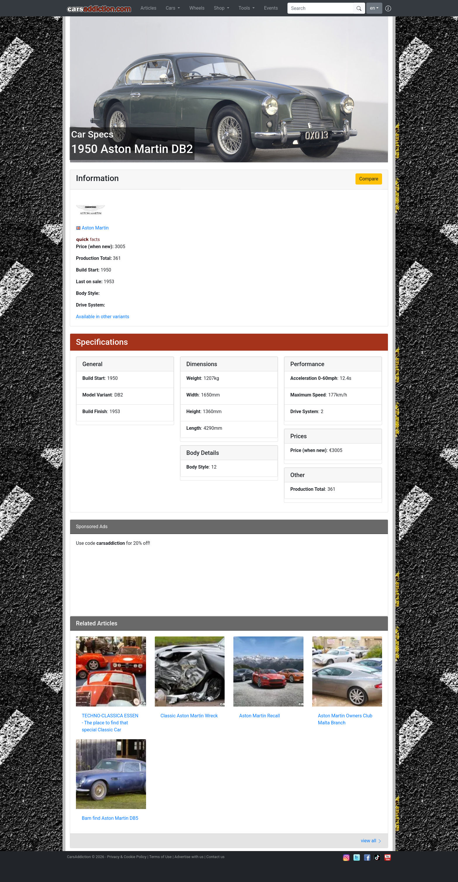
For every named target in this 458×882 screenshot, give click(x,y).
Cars (171, 8)
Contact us (215, 857)
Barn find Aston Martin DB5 (110, 818)
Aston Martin (95, 228)
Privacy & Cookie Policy (127, 857)
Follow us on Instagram (346, 857)
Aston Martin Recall (259, 716)
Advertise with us (188, 857)
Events (271, 8)
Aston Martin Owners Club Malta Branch (345, 719)
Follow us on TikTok (377, 857)
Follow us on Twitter (356, 857)
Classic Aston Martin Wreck (189, 716)
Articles (148, 8)
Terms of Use (160, 857)
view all (371, 840)
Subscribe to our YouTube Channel (387, 857)
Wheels (196, 8)
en (372, 8)
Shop (219, 8)
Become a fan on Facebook (367, 857)
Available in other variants (102, 316)
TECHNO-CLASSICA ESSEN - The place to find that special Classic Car (110, 723)
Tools (245, 8)
